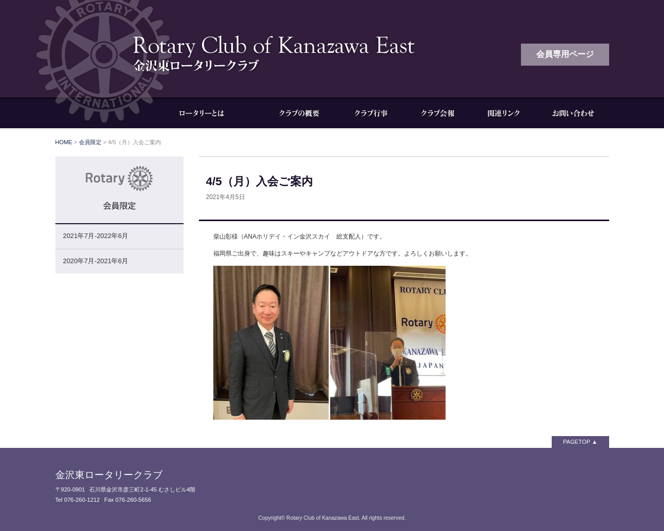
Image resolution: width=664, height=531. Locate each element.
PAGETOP (576, 442)
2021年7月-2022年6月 (95, 236)
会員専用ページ (565, 54)
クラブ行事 (370, 112)
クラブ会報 (437, 112)
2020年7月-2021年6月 (95, 261)
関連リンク (504, 112)
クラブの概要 (298, 112)
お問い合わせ (573, 112)
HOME (64, 142)
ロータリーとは (209, 112)
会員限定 (90, 142)
